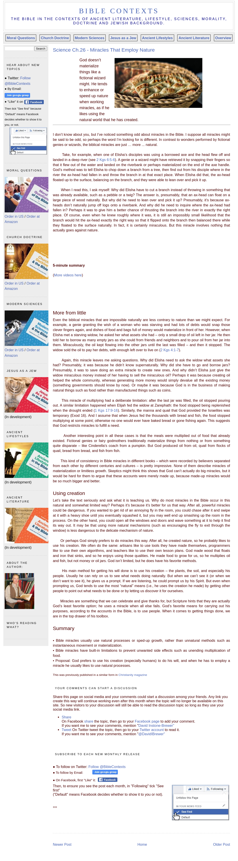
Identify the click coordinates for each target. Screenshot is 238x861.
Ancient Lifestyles (157, 38)
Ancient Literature (194, 38)
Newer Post (62, 844)
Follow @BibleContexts (107, 767)
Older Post (221, 844)
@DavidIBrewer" (151, 734)
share (88, 721)
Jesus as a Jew (123, 38)
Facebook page (147, 721)
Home (142, 844)
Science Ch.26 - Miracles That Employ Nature (104, 50)
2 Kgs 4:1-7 (169, 350)
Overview (223, 38)
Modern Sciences (90, 38)
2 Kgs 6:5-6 (106, 160)
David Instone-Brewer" (156, 725)
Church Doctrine (55, 38)
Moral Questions (21, 38)
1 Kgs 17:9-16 (106, 410)
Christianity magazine (132, 675)
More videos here (68, 275)
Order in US (14, 216)
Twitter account (152, 730)
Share (66, 717)
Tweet (67, 730)
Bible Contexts (119, 11)
